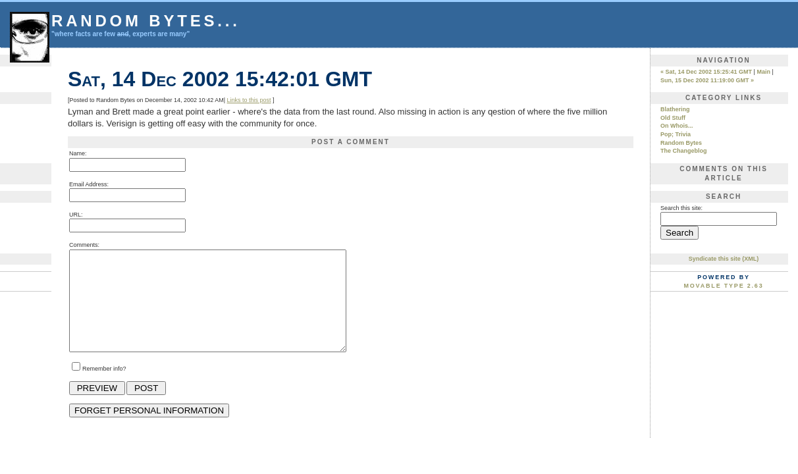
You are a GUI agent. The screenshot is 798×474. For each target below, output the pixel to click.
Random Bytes (681, 143)
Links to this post (248, 100)
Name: (78, 153)
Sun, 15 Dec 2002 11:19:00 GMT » (707, 80)
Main (763, 71)
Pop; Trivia (675, 134)
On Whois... (676, 125)
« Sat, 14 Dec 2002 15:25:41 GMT (706, 71)
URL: (76, 214)
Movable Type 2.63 (724, 285)
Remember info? (104, 388)
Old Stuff (672, 118)
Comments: (84, 245)
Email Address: (89, 184)
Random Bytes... (145, 21)
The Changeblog (683, 150)
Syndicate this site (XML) (724, 258)
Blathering (675, 109)
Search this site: (681, 208)
